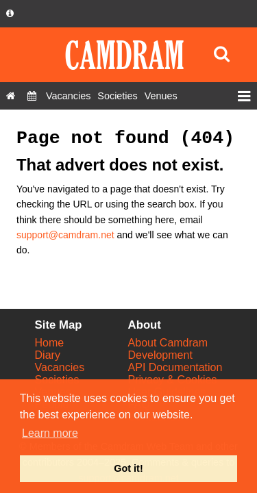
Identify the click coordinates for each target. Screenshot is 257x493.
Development (160, 355)
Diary (47, 355)
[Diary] (31, 96)
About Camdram (168, 343)
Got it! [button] (128, 468)
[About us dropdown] (10, 13)
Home (49, 343)
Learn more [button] (50, 433)
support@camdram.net (65, 234)
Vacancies (60, 367)
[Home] (10, 96)
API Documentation (175, 367)
